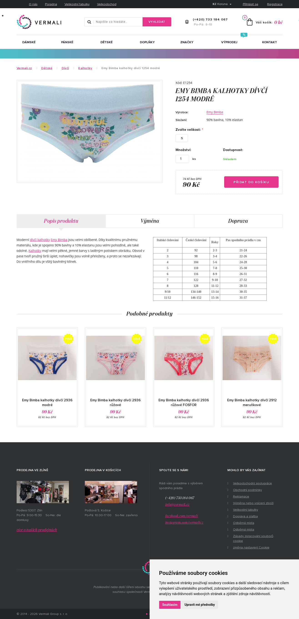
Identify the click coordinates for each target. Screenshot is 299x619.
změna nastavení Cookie (251, 547)
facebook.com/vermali (181, 516)
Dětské (107, 42)
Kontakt (269, 42)
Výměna (150, 221)
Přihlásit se (250, 4)
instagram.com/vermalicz (184, 522)
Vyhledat (156, 22)
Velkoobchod (106, 4)
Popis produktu (61, 221)
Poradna (51, 4)
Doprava (238, 221)
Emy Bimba (214, 112)
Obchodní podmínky (247, 490)
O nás (33, 4)
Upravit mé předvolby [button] (200, 604)
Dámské (28, 42)
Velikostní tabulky (77, 4)
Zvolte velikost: (188, 130)
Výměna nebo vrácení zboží (253, 503)
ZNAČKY (186, 42)
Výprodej (229, 42)
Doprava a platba (245, 516)
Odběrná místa (243, 523)
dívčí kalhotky (40, 239)
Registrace (275, 4)
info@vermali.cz (177, 504)
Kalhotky (34, 250)
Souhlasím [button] (170, 604)
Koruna (221, 4)
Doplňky (147, 42)
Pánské (67, 42)
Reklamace (241, 496)
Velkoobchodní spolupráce (252, 483)
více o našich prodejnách (37, 530)
